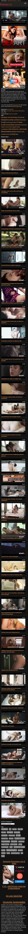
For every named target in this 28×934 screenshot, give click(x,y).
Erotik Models (10, 109)
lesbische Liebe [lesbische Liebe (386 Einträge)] (17, 129)
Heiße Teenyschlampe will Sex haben (10, 210)
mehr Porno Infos (5, 101)
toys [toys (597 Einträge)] (13, 134)
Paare (2, 112)
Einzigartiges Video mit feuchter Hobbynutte (12, 708)
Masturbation (21, 110)
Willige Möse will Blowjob (7, 726)
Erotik (9, 110)
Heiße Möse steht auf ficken (8, 800)
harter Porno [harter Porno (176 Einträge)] (5, 127)
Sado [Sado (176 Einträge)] (22, 131)
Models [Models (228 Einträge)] (14, 131)
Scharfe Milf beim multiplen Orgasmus (10, 265)
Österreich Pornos (12, 0)
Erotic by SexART (13, 113)
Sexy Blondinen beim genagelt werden (11, 416)
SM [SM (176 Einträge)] (11, 134)
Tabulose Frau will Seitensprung (9, 670)
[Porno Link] (14, 36)
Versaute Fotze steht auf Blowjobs (9, 556)
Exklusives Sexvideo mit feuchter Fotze (11, 744)
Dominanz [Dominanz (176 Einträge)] (23, 120)
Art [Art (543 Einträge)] (9, 117)
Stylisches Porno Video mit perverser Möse (12, 303)
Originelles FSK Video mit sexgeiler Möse (11, 154)
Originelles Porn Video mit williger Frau (11, 378)
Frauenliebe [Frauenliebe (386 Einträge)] (10, 125)
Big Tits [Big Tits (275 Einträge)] (17, 117)
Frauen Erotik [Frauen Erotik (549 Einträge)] (20, 838)
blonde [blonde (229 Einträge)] (22, 117)
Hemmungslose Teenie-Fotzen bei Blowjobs (12, 782)
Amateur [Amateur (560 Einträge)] (4, 117)
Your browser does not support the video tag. (14, 16)
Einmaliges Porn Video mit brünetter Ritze (11, 574)
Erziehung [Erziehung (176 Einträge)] (9, 122)
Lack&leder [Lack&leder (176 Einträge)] (4, 129)
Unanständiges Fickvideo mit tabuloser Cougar (13, 228)
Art (7, 110)
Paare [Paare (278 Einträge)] (19, 131)
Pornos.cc (6, 4)
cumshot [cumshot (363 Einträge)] (16, 120)
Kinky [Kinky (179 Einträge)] (18, 127)
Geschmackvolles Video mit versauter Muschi (12, 474)
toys (5, 112)
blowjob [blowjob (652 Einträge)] (4, 120)
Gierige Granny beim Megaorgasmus (10, 632)
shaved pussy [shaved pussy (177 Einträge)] (5, 134)
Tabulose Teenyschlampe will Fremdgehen (12, 538)
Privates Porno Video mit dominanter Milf (11, 247)
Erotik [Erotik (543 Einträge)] (3, 122)
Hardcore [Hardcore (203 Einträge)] (24, 125)
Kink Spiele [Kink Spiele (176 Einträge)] (12, 127)
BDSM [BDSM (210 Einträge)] (12, 117)
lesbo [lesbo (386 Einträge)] (25, 129)
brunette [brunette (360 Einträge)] (10, 120)
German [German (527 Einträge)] (18, 125)
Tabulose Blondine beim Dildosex (9, 172)
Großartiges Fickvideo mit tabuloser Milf (11, 341)
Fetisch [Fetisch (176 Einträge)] (14, 122)
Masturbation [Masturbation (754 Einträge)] (6, 131)
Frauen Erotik (14, 110)
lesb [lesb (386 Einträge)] (9, 129)
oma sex (19, 0)
